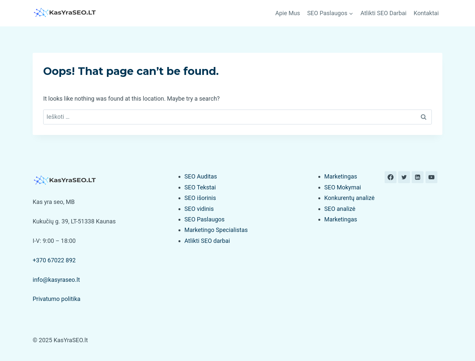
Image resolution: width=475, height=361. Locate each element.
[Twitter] (404, 177)
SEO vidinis (199, 208)
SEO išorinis (200, 197)
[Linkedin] (418, 177)
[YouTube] (431, 177)
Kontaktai (426, 13)
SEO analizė (339, 208)
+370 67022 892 (54, 260)
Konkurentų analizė (349, 197)
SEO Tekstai (200, 187)
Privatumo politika (56, 298)
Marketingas (340, 176)
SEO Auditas (200, 176)
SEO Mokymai (342, 187)
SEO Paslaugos (204, 219)
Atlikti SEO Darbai (384, 13)
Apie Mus (287, 13)
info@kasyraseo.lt (56, 279)
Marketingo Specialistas (216, 229)
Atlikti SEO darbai (207, 240)
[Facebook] (390, 177)
